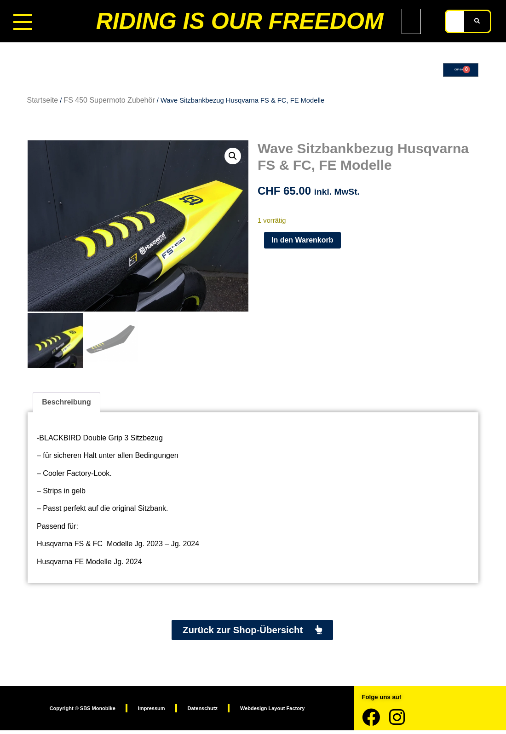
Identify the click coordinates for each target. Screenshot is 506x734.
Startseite (42, 103)
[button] (232, 158)
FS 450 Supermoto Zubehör (109, 103)
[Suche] (477, 21)
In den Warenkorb (302, 243)
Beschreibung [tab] (66, 404)
